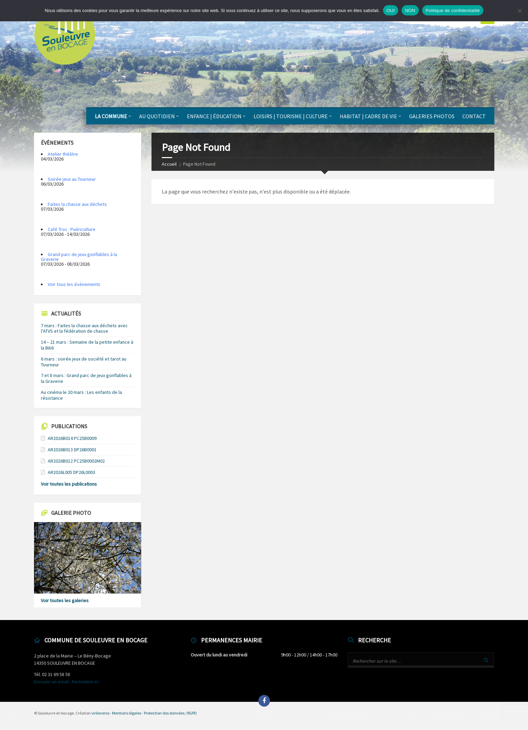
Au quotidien (157, 116)
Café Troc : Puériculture (72, 229)
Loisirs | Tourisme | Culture (291, 116)
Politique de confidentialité (453, 10)
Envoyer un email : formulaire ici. (67, 681)
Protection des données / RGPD (170, 713)
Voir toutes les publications (69, 484)
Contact (474, 116)
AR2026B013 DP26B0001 (72, 449)
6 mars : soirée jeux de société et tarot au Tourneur (83, 362)
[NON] (519, 10)
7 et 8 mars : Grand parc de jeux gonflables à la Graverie (86, 378)
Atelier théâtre (63, 154)
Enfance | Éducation (214, 116)
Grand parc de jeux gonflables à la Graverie (79, 256)
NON (410, 10)
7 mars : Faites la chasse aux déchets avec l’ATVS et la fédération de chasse (84, 328)
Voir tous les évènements (74, 284)
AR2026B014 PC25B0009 (72, 438)
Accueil (169, 164)
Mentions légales (126, 713)
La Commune (111, 116)
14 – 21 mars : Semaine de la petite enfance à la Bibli (87, 345)
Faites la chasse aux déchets (77, 204)
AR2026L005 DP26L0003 (71, 472)
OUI (390, 10)
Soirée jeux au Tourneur (72, 179)
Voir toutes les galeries (65, 600)
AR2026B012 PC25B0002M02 (76, 461)
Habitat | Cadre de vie (368, 116)
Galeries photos (431, 116)
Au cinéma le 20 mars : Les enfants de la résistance (81, 395)
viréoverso (100, 713)
